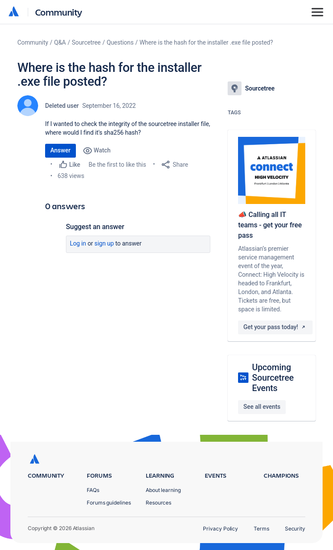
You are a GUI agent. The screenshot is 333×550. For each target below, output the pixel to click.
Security (295, 528)
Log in (78, 243)
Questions (120, 42)
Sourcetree (86, 42)
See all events (261, 406)
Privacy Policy (220, 528)
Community (58, 12)
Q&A (60, 42)
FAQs (93, 490)
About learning (163, 490)
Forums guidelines (109, 502)
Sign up (104, 243)
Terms (261, 528)
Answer (60, 150)
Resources (158, 502)
